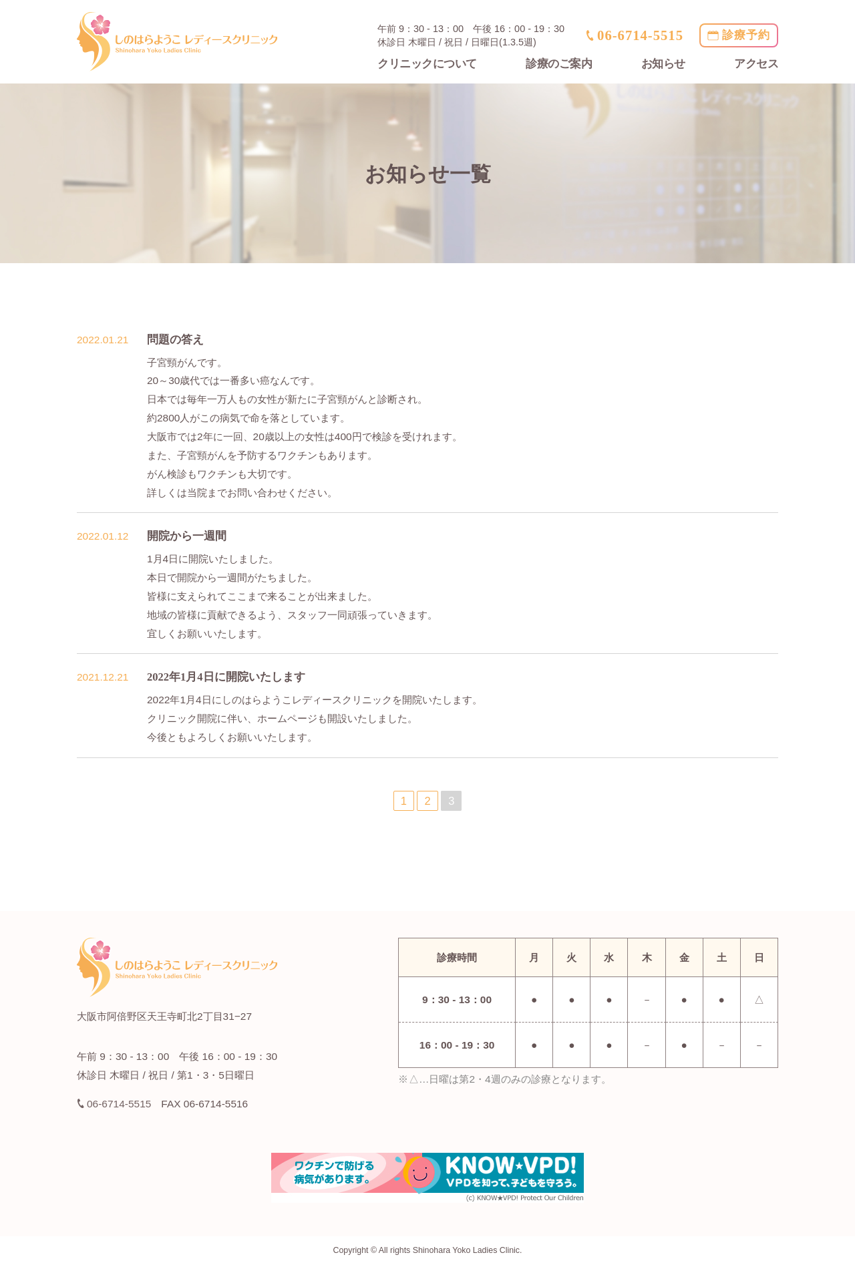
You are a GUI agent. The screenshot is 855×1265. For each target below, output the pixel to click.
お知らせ (663, 63)
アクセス (756, 63)
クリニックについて (427, 63)
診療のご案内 (559, 63)
